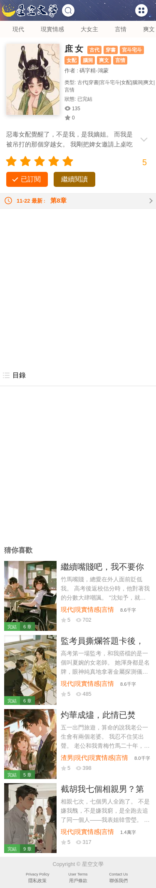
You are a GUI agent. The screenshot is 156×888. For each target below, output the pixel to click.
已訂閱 (31, 179)
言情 (120, 29)
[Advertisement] (78, 287)
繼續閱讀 (74, 179)
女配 (72, 60)
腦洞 (88, 60)
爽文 (149, 29)
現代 (18, 29)
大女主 (89, 29)
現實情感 (52, 29)
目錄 (14, 375)
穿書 (111, 50)
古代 (94, 50)
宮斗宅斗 (132, 50)
